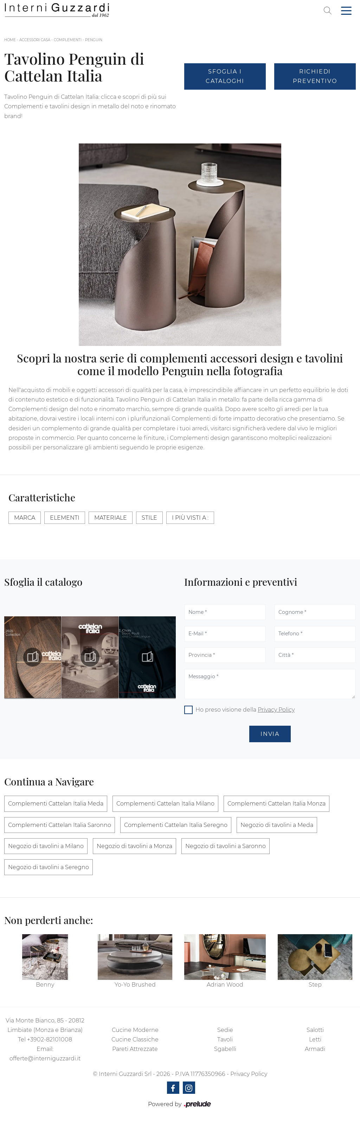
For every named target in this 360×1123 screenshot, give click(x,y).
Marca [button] (24, 517)
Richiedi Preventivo (315, 76)
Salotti (315, 1030)
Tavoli (225, 1039)
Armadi (315, 1049)
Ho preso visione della (245, 709)
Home (10, 40)
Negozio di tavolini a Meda (276, 825)
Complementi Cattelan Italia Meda (55, 803)
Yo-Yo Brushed (135, 984)
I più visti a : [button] (190, 517)
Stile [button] (149, 517)
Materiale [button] (110, 517)
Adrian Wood (225, 984)
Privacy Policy (276, 709)
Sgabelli (225, 1049)
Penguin (93, 40)
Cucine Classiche (135, 1039)
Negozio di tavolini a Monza (134, 846)
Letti (315, 1039)
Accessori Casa (34, 40)
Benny (45, 984)
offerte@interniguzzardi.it (45, 1058)
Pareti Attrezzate (135, 1049)
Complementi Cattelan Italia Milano (165, 803)
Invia (270, 734)
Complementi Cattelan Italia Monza (276, 803)
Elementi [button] (64, 517)
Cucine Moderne (135, 1030)
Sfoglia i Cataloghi (225, 76)
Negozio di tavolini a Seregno (48, 867)
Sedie (225, 1030)
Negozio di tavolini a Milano (46, 846)
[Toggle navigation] (346, 10)
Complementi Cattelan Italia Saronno (59, 825)
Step (315, 984)
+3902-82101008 (49, 1039)
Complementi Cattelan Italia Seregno (175, 825)
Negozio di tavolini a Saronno (225, 846)
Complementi (68, 40)
